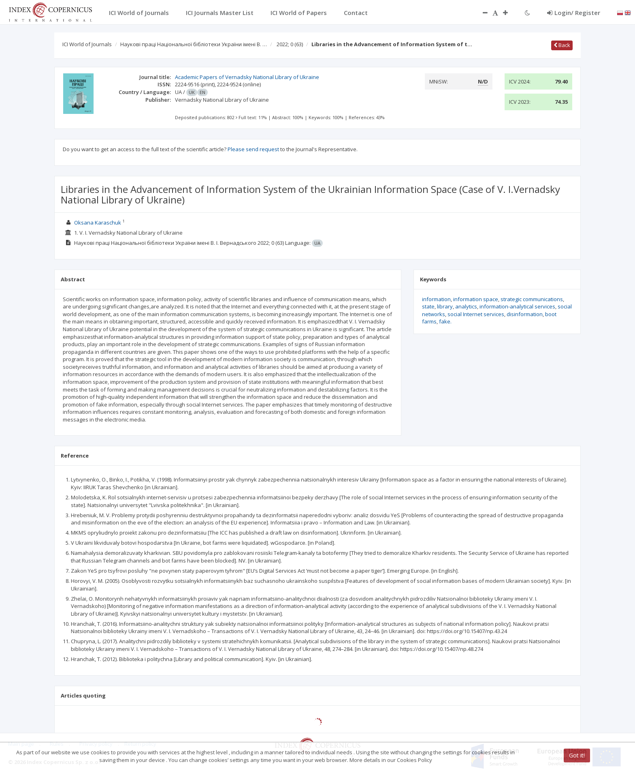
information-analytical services (517, 306)
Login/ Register (573, 13)
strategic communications (532, 299)
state (428, 306)
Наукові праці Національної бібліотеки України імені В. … (193, 44)
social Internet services (475, 314)
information (436, 299)
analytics (466, 306)
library (445, 306)
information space (475, 299)
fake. (445, 321)
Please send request (253, 149)
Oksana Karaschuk (97, 222)
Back (562, 45)
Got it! (577, 755)
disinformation (525, 314)
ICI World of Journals (87, 44)
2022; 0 (290, 44)
